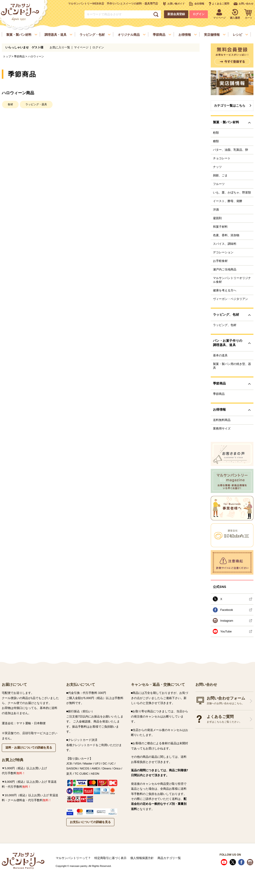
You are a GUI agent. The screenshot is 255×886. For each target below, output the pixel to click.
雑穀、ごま (220, 175)
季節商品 (19, 56)
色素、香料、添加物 (226, 235)
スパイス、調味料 (224, 243)
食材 (10, 104)
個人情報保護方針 (142, 858)
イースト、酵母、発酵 (227, 201)
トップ (7, 56)
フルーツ (219, 184)
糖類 (216, 141)
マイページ (81, 47)
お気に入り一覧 (60, 47)
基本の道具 (220, 355)
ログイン (198, 14)
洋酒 (216, 209)
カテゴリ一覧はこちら (229, 105)
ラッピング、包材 (224, 325)
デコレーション (223, 252)
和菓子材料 (220, 226)
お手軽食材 (220, 261)
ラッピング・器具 (36, 104)
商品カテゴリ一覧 (169, 858)
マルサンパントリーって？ (73, 858)
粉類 (216, 132)
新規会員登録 (176, 14)
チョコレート (222, 158)
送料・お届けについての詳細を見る (28, 747)
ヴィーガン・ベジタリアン (230, 299)
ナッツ (217, 167)
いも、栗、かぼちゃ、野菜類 (232, 192)
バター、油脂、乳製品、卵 (230, 149)
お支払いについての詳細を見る (90, 822)
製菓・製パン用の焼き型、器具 (232, 365)
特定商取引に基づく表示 (110, 858)
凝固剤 (217, 218)
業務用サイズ (222, 428)
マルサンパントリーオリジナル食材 (232, 280)
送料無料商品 (222, 420)
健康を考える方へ (224, 290)
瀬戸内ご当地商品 (224, 269)
